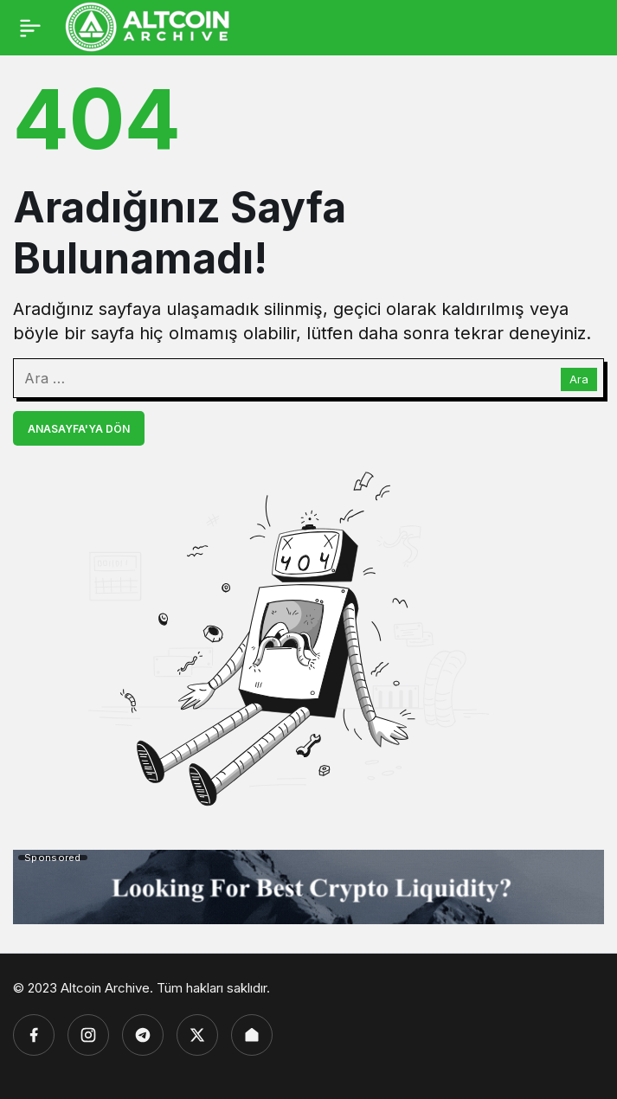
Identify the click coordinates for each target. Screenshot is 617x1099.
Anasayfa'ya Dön (79, 428)
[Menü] (30, 27)
